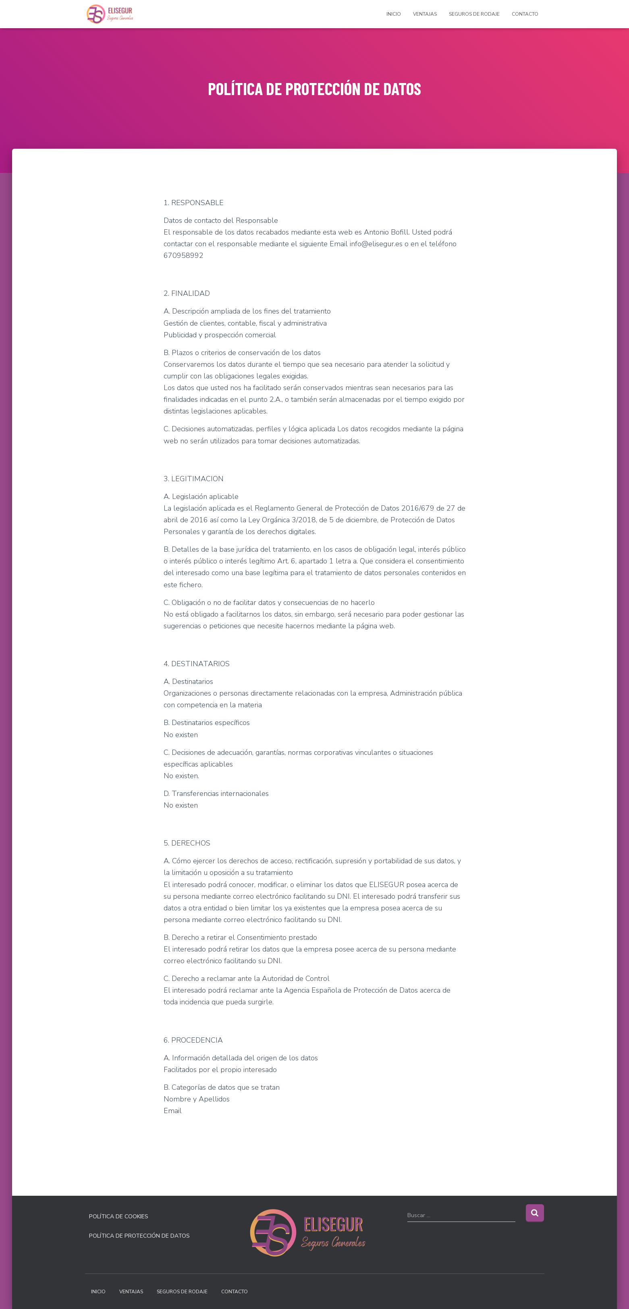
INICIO (393, 14)
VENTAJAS (425, 14)
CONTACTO (525, 14)
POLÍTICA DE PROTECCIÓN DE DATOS (139, 1236)
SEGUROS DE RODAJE (474, 14)
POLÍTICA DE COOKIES (118, 1216)
